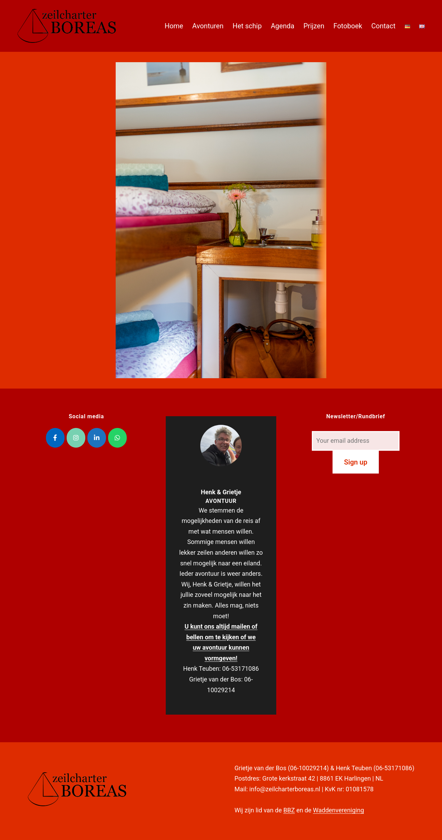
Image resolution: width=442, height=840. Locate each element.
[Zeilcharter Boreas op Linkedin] (96, 438)
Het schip (247, 26)
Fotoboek (348, 26)
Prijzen (314, 26)
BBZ (289, 810)
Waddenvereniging (338, 810)
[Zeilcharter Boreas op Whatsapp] (117, 438)
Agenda (282, 26)
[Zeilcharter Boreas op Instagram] (76, 438)
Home (174, 26)
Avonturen (207, 26)
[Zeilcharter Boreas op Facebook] (55, 438)
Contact (383, 26)
